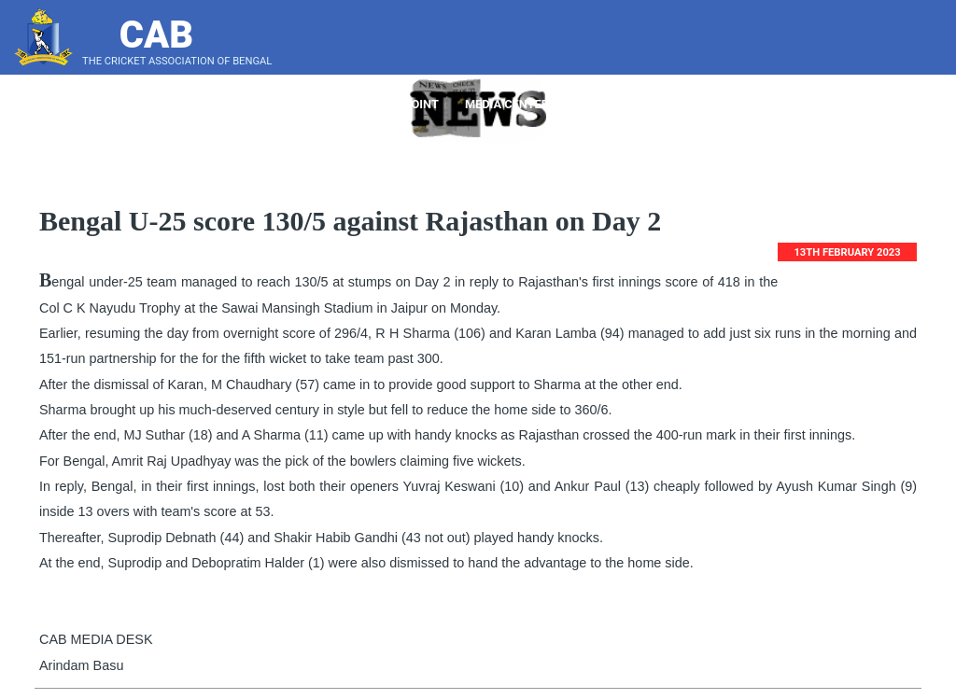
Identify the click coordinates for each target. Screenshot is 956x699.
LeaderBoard (828, 104)
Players (359, 104)
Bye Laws (740, 104)
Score (912, 104)
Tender (600, 104)
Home (228, 104)
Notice (665, 104)
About (288, 104)
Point (428, 104)
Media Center (514, 104)
